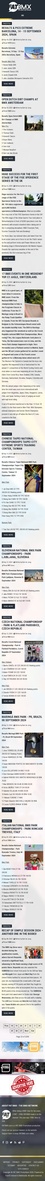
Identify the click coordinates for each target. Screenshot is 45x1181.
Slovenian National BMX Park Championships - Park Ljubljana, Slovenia (21, 554)
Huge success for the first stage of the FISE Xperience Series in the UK (20, 177)
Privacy (15, 1162)
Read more (8, 84)
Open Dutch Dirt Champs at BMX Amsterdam (20, 101)
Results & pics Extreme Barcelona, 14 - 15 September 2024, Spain (21, 31)
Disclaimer (38, 1162)
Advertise (21, 1165)
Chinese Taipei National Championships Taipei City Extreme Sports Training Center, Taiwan (19, 443)
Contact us (34, 1165)
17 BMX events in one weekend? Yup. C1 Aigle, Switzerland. (22, 275)
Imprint (6, 1162)
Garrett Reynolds (14, 957)
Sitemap (11, 1165)
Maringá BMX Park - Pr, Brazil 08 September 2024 (22, 718)
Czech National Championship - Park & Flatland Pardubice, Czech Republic (22, 625)
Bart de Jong (26, 40)
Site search (23, 1169)
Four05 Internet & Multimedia (16, 1176)
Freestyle (7, 24)
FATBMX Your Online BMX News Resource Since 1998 (22, 6)
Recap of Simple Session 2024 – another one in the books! (22, 932)
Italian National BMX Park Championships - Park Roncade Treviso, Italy (22, 829)
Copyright (26, 1162)
